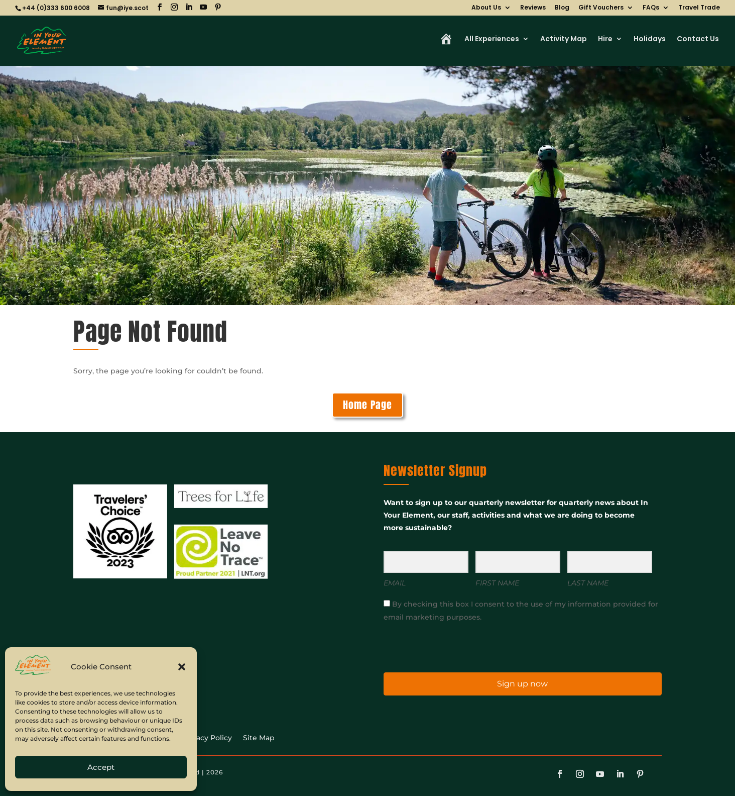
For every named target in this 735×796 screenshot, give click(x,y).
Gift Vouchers (601, 8)
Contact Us (698, 39)
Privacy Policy (207, 738)
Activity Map (563, 39)
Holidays (650, 39)
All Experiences (491, 39)
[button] (182, 667)
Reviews (533, 8)
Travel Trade (699, 8)
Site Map (259, 738)
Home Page (367, 405)
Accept (100, 767)
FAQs (651, 8)
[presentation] (445, 646)
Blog (562, 8)
